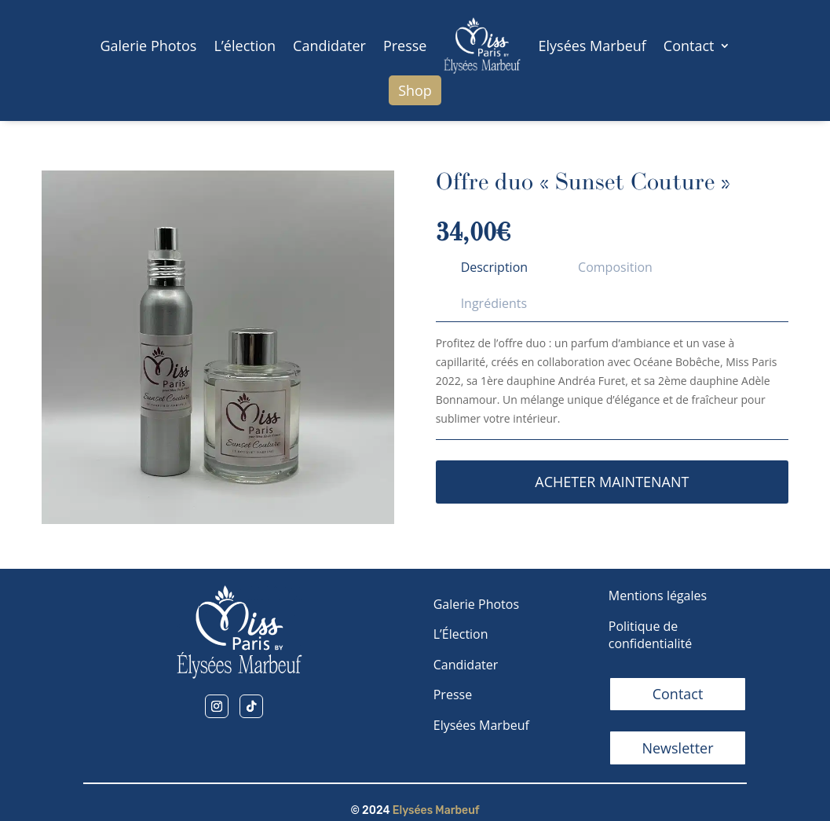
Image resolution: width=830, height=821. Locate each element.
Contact (689, 45)
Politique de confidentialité (651, 635)
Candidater (329, 45)
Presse (405, 45)
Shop (415, 90)
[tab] (494, 267)
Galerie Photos (148, 45)
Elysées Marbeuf (591, 45)
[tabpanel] (612, 386)
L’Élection (460, 634)
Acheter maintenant (612, 481)
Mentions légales (658, 595)
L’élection (245, 45)
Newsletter (677, 748)
